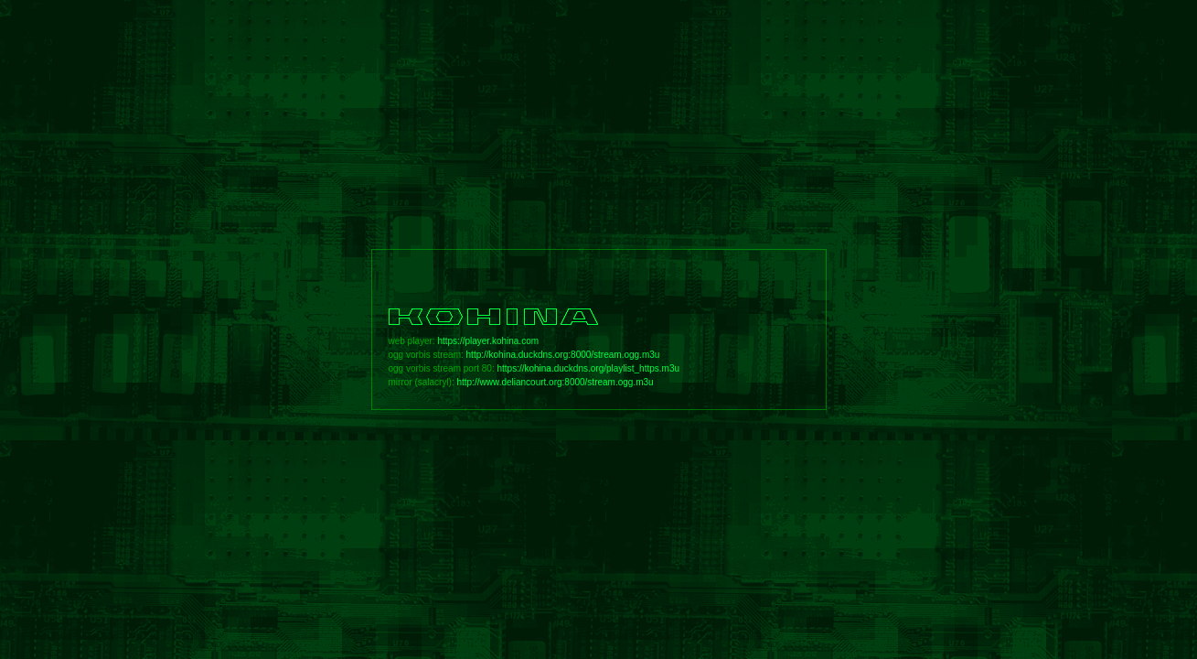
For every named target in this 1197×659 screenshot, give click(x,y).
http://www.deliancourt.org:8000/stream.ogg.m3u (555, 382)
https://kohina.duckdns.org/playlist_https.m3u (588, 368)
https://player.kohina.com (488, 341)
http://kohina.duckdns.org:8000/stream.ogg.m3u (563, 355)
